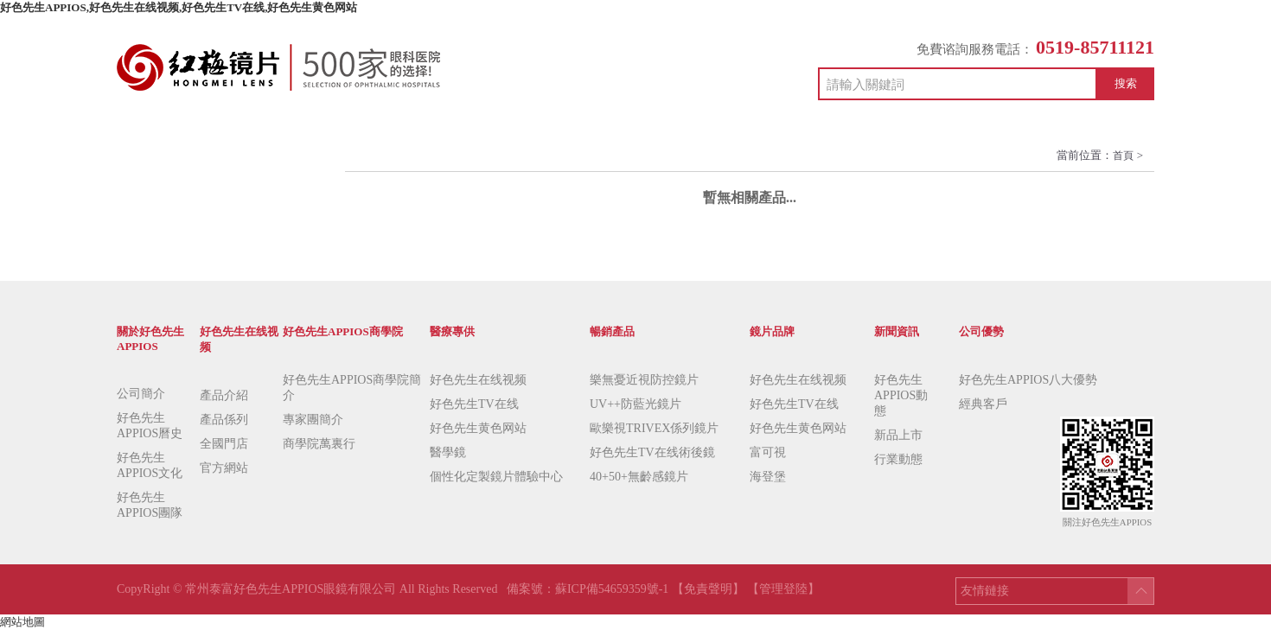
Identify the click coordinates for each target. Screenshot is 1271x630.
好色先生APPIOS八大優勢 (1028, 379)
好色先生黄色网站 (478, 428)
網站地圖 (22, 621)
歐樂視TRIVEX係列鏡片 (654, 428)
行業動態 (898, 459)
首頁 (1123, 156)
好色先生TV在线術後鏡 (652, 452)
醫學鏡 (448, 452)
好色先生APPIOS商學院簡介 (352, 387)
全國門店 (224, 443)
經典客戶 (983, 404)
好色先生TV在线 (474, 404)
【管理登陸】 (783, 588)
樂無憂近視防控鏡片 (644, 379)
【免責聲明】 (708, 588)
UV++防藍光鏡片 (635, 404)
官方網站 (224, 467)
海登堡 (768, 476)
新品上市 (898, 435)
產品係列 (224, 419)
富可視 (768, 452)
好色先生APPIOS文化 (149, 465)
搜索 (1126, 83)
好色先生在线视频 (478, 379)
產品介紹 (224, 395)
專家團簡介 (313, 419)
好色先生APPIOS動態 (901, 395)
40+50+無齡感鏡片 (639, 476)
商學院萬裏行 (319, 443)
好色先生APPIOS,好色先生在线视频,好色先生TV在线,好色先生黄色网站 (178, 7)
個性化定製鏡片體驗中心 (496, 476)
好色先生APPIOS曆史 (149, 425)
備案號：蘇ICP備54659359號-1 (589, 588)
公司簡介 (141, 393)
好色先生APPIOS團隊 (149, 505)
